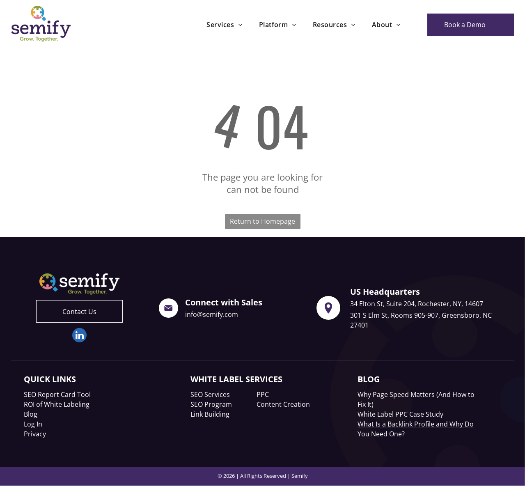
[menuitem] (224, 24)
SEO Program (211, 404)
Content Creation (283, 404)
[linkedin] (79, 336)
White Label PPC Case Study (400, 414)
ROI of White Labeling (56, 404)
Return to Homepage (262, 221)
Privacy (35, 433)
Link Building (209, 414)
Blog (30, 414)
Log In (33, 424)
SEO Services (210, 394)
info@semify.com (211, 314)
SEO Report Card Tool (57, 394)
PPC (263, 394)
